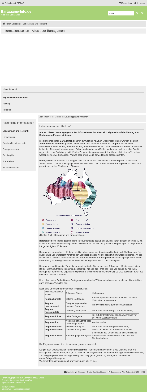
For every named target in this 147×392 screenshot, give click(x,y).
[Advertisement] (73, 59)
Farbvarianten (9, 137)
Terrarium (7, 110)
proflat (8, 383)
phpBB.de (28, 380)
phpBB (14, 378)
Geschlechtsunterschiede (14, 143)
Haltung (6, 104)
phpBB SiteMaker (8, 387)
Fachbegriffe (8, 155)
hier (66, 344)
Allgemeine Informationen (15, 97)
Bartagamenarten (11, 149)
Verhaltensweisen (11, 167)
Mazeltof (19, 383)
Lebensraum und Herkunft (15, 131)
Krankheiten (8, 161)
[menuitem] (20, 3)
